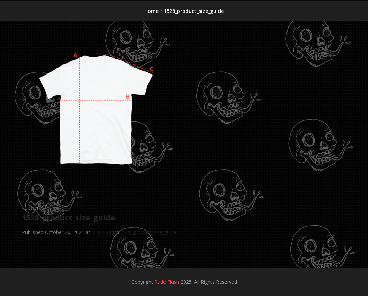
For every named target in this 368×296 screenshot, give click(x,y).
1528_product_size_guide (148, 232)
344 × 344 (103, 232)
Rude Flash (166, 282)
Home (151, 11)
